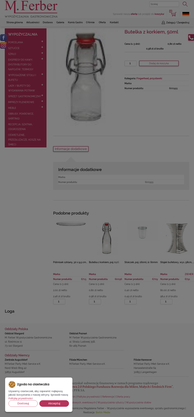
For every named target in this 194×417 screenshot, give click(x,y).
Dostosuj (23, 403)
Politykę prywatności (21, 398)
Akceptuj (54, 403)
